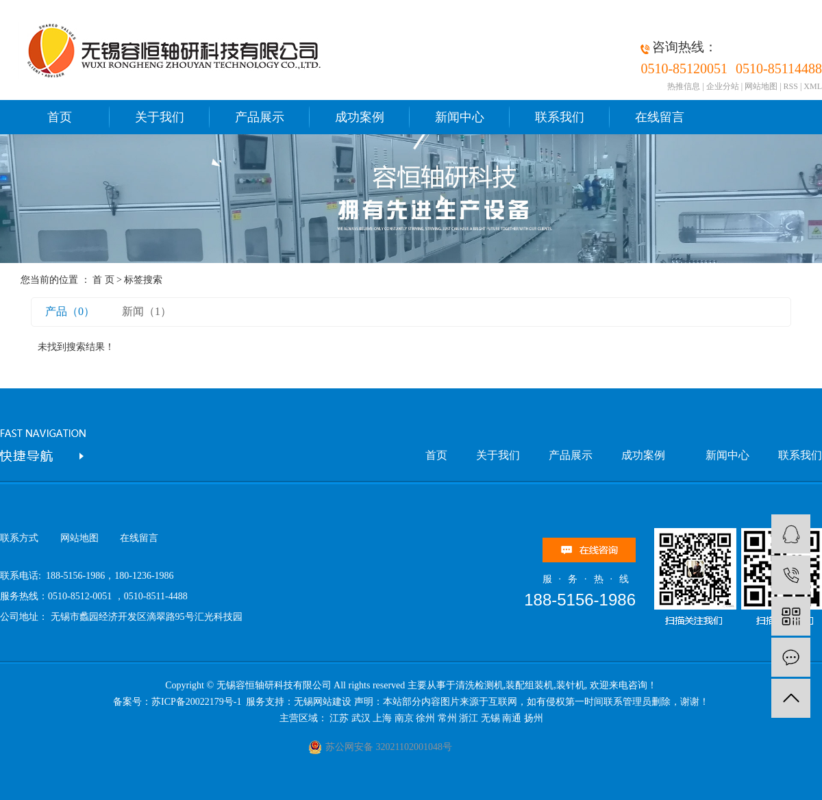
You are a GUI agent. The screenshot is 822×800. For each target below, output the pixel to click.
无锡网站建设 (322, 702)
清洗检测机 (479, 685)
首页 (59, 117)
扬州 (533, 718)
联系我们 (559, 117)
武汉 (361, 718)
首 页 (103, 280)
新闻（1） (146, 311)
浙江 (468, 718)
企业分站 (722, 86)
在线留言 (659, 117)
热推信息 (683, 86)
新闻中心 (459, 117)
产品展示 (259, 117)
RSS (791, 86)
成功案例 (359, 117)
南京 (404, 718)
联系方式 (19, 538)
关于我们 (159, 117)
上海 (382, 718)
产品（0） (70, 311)
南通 (511, 718)
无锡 (490, 718)
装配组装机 (529, 685)
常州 (447, 718)
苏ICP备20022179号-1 (197, 702)
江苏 (339, 718)
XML (813, 86)
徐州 (425, 718)
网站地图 (761, 86)
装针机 (570, 685)
